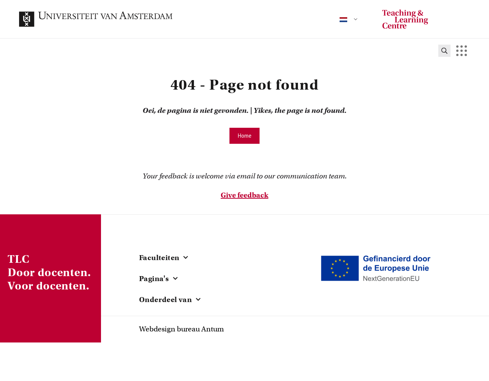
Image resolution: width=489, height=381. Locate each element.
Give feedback (244, 195)
